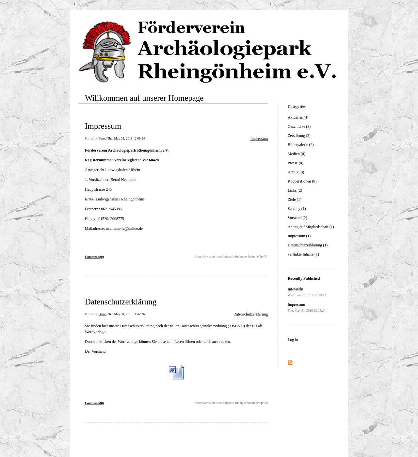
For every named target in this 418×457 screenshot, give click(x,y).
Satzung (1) (297, 208)
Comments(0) (94, 256)
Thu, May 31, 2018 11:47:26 (126, 314)
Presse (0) (295, 163)
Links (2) (295, 190)
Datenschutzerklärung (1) (308, 245)
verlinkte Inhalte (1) (303, 254)
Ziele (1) (294, 199)
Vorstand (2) (297, 217)
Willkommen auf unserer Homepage (144, 98)
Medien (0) (296, 154)
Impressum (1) (299, 236)
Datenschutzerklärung (120, 301)
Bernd (102, 138)
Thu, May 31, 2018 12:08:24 (126, 138)
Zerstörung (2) (299, 135)
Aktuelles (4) (298, 117)
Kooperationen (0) (302, 181)
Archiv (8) (296, 172)
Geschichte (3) (299, 126)
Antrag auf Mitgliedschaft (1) (311, 227)
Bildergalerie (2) (301, 144)
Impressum (103, 126)
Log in (293, 339)
